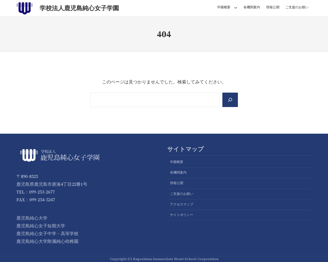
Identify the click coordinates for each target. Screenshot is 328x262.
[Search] (230, 100)
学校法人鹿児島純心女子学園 (79, 8)
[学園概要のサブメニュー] (235, 7)
